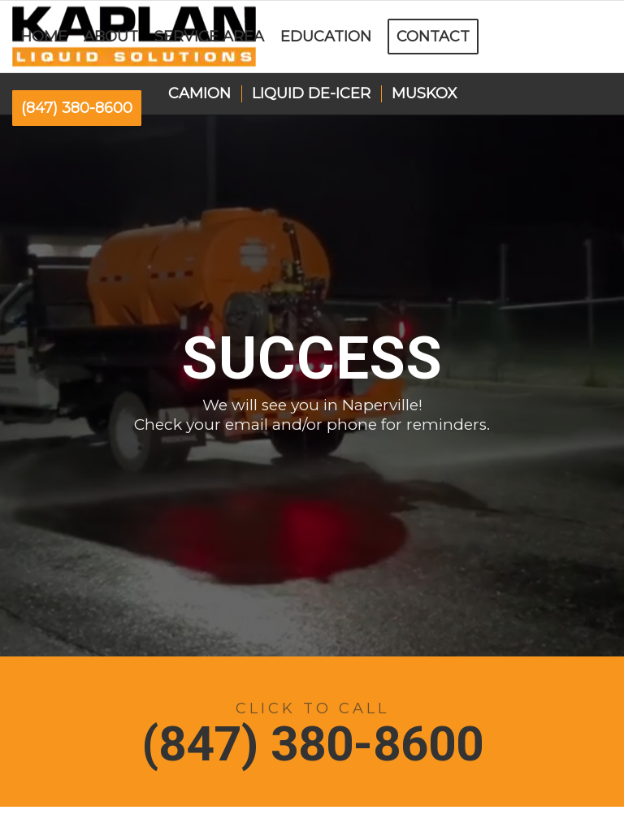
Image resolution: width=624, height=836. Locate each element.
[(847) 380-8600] (312, 731)
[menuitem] (44, 36)
